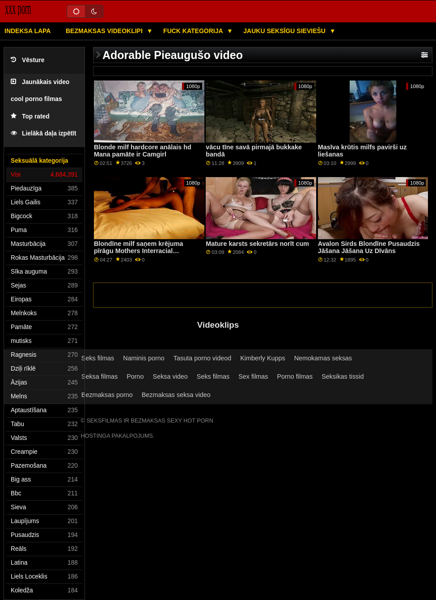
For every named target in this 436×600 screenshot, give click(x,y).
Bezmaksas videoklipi (105, 30)
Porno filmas (295, 376)
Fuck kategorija (193, 30)
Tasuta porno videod (202, 358)
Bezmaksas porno (107, 394)
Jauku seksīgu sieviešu (285, 30)
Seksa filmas (99, 376)
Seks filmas (97, 358)
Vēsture (27, 60)
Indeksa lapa (27, 30)
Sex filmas (253, 376)
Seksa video (170, 376)
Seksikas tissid (343, 376)
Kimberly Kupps (262, 358)
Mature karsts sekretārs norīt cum (257, 243)
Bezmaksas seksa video (176, 394)
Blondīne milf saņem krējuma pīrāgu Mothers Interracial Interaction (138, 251)
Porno (135, 376)
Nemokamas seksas (323, 358)
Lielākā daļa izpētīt (43, 133)
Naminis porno (144, 358)
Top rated (30, 116)
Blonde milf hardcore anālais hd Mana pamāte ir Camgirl (142, 151)
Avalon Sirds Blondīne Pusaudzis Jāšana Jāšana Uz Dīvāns (369, 247)
